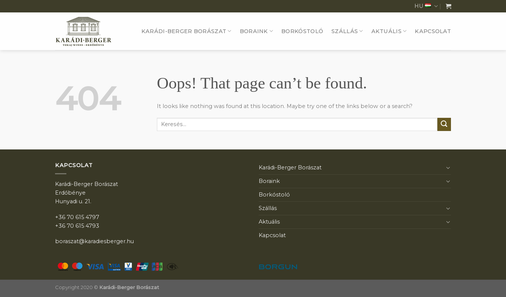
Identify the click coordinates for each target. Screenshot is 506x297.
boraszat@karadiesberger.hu (94, 241)
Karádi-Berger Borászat (186, 31)
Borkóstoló (302, 31)
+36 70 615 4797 (77, 217)
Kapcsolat (433, 31)
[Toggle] (448, 167)
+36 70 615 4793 (77, 225)
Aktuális (389, 31)
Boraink (256, 31)
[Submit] (444, 124)
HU (426, 6)
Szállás (347, 31)
